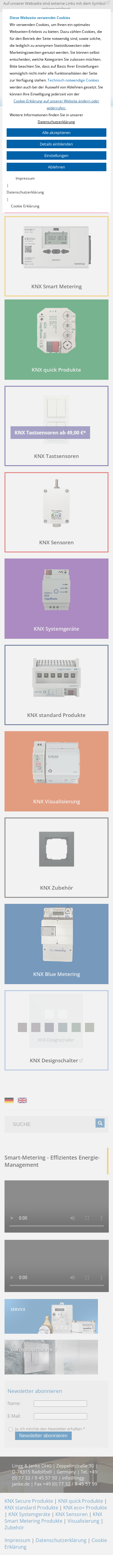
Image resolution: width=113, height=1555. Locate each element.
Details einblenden (56, 144)
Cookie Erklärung (25, 206)
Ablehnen (56, 167)
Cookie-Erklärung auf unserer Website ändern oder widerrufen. (56, 104)
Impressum (25, 178)
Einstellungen (56, 155)
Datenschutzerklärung (56, 121)
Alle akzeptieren (56, 132)
